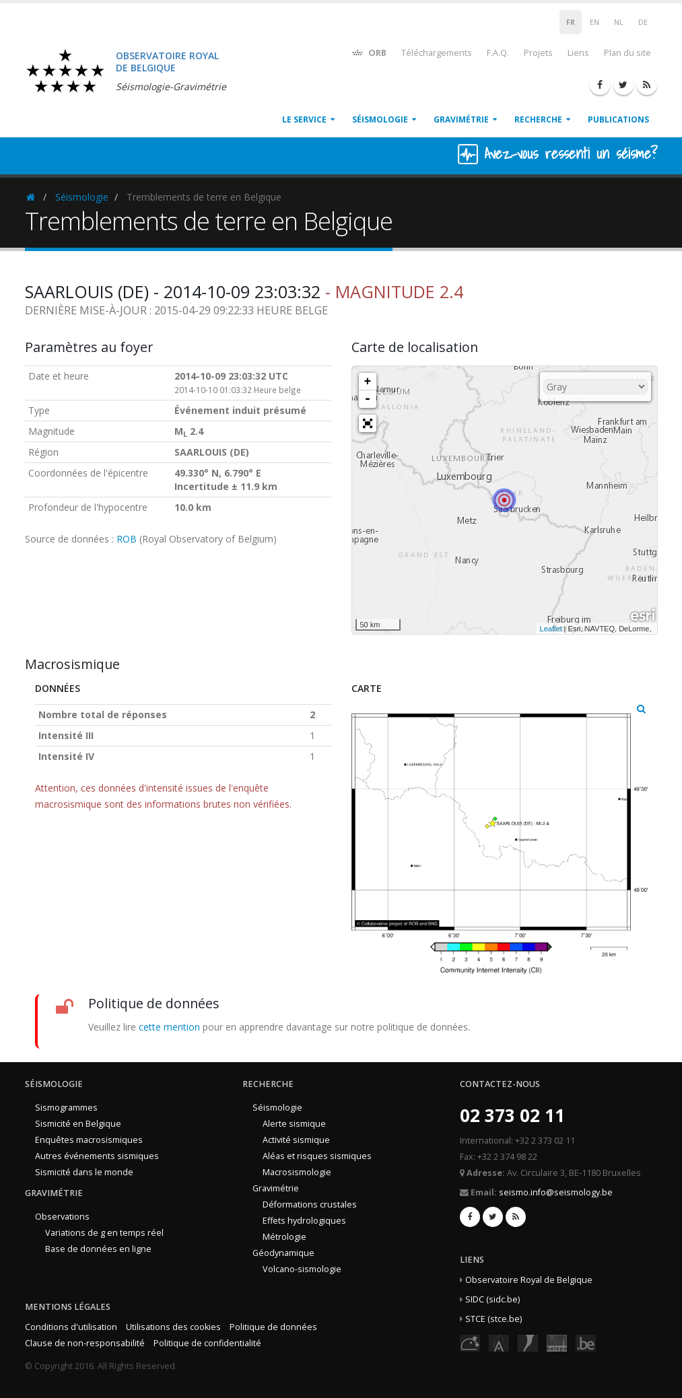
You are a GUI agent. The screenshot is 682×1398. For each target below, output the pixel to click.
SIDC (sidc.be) (492, 1299)
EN (594, 22)
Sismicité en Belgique (78, 1123)
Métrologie (284, 1237)
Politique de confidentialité (207, 1343)
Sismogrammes (66, 1107)
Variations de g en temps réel (104, 1232)
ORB (368, 52)
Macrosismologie (297, 1172)
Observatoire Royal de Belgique (528, 1280)
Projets (538, 53)
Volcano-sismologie (302, 1269)
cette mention (169, 1026)
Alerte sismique (294, 1123)
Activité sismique (296, 1140)
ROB (126, 538)
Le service (304, 119)
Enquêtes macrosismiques (89, 1140)
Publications (618, 119)
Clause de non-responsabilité (85, 1343)
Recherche (538, 119)
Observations (62, 1216)
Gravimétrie (461, 119)
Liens (578, 53)
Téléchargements (436, 53)
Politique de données (273, 1327)
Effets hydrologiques (304, 1220)
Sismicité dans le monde (84, 1172)
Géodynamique (283, 1253)
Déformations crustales (310, 1204)
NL (618, 22)
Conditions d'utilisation (71, 1327)
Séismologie (380, 119)
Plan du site (627, 53)
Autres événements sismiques (97, 1156)
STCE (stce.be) (493, 1319)
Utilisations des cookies (173, 1327)
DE (643, 22)
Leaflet (551, 629)
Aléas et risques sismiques (317, 1156)
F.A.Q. (498, 53)
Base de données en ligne (98, 1249)
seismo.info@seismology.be (556, 1192)
